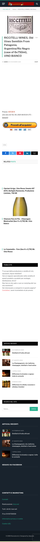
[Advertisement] (20, 87)
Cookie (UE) (6, 524)
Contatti (5, 500)
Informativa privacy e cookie (12, 519)
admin (6, 61)
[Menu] (3, 3)
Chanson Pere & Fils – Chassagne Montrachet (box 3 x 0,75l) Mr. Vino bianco (18, 221)
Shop (36, 61)
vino (4, 145)
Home (14, 9)
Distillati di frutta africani (21, 353)
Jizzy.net (16, 505)
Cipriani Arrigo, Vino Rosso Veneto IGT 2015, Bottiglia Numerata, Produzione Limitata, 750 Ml (19, 190)
